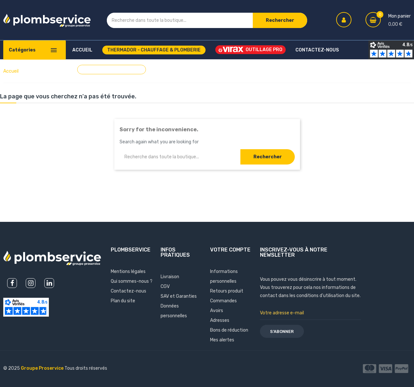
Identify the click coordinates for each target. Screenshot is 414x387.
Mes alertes (222, 340)
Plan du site (123, 301)
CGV (165, 286)
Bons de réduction (229, 330)
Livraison (170, 277)
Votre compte (230, 250)
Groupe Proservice (42, 368)
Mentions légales (128, 271)
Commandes (223, 301)
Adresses (219, 320)
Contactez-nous (128, 291)
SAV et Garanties (179, 296)
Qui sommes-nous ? (131, 281)
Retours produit (226, 291)
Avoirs (216, 310)
